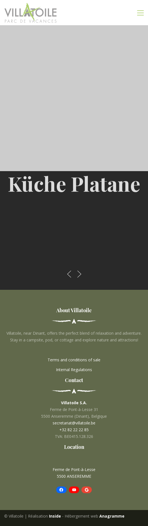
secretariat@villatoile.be (74, 423)
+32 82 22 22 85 (74, 429)
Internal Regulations (74, 369)
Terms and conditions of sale (74, 359)
